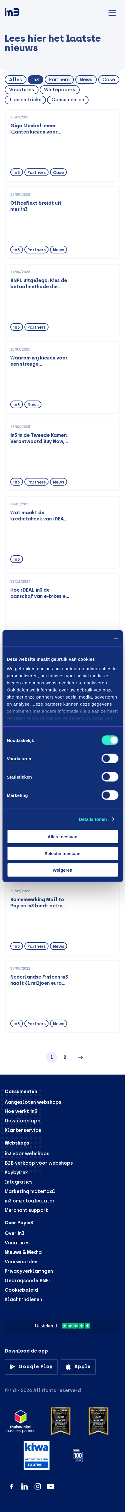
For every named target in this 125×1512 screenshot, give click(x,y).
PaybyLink (16, 1172)
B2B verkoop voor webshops (39, 1163)
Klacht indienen (23, 1299)
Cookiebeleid (21, 1290)
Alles (15, 79)
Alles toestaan (63, 836)
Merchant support (26, 1210)
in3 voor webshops (27, 1153)
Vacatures (21, 89)
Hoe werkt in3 (21, 1111)
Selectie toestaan (62, 853)
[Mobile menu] (112, 12)
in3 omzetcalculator (30, 1201)
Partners (59, 79)
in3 (35, 79)
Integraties (19, 1182)
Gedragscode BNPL (28, 1280)
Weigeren (62, 870)
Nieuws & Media (23, 1252)
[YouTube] (50, 1486)
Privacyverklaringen (29, 1271)
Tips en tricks (25, 99)
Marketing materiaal (30, 1191)
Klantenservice (23, 1130)
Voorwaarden (21, 1261)
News (86, 79)
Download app (23, 1121)
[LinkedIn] (24, 1486)
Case (108, 79)
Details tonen (93, 818)
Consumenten (67, 99)
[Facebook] (11, 1486)
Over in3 (14, 1233)
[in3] (22, 13)
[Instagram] (37, 1486)
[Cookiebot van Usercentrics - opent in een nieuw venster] (92, 638)
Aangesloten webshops (33, 1102)
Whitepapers (59, 89)
